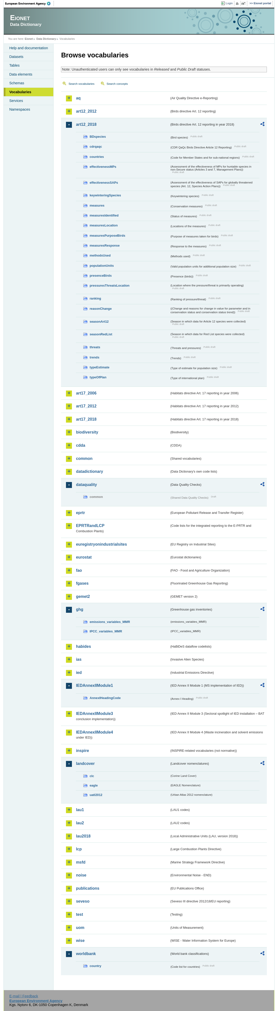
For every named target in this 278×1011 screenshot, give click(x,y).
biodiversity (87, 432)
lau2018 (83, 836)
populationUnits (102, 265)
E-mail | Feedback (23, 996)
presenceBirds (101, 275)
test (79, 914)
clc (92, 776)
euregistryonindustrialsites (101, 544)
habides (83, 646)
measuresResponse (105, 245)
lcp (79, 849)
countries (97, 157)
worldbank (86, 954)
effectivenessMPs (103, 167)
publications (87, 888)
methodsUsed (100, 255)
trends (94, 357)
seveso (82, 901)
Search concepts (117, 83)
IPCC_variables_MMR (106, 631)
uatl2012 (96, 795)
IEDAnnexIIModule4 (94, 732)
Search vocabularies (81, 83)
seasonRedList (101, 334)
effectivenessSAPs (104, 182)
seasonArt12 (99, 321)
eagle (94, 785)
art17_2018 (86, 419)
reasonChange (101, 308)
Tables (14, 65)
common (84, 458)
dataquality (86, 485)
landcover (85, 763)
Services (16, 101)
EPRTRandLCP (90, 526)
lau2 (80, 823)
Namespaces (19, 109)
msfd (80, 862)
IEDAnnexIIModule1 (94, 685)
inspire (82, 750)
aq (78, 98)
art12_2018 (86, 124)
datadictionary (89, 471)
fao (79, 570)
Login (229, 3)
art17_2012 (86, 406)
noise (81, 875)
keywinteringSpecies (105, 195)
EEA (29, 3)
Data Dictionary (46, 38)
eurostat (84, 557)
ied (79, 672)
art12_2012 (86, 111)
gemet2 (83, 596)
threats (95, 347)
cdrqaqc (96, 146)
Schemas (16, 83)
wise (80, 940)
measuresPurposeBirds (107, 235)
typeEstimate (99, 367)
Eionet (29, 38)
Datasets (16, 57)
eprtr (80, 513)
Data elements (20, 74)
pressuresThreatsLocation (109, 285)
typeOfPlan (98, 377)
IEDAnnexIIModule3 (94, 713)
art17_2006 (86, 393)
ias (78, 659)
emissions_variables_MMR (110, 622)
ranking (95, 298)
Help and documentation (28, 48)
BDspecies (98, 136)
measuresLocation (104, 225)
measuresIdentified (104, 215)
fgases (82, 583)
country (95, 966)
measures (97, 205)
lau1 (80, 810)
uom (80, 927)
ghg (79, 609)
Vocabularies (20, 92)
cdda (80, 445)
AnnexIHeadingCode (105, 698)
